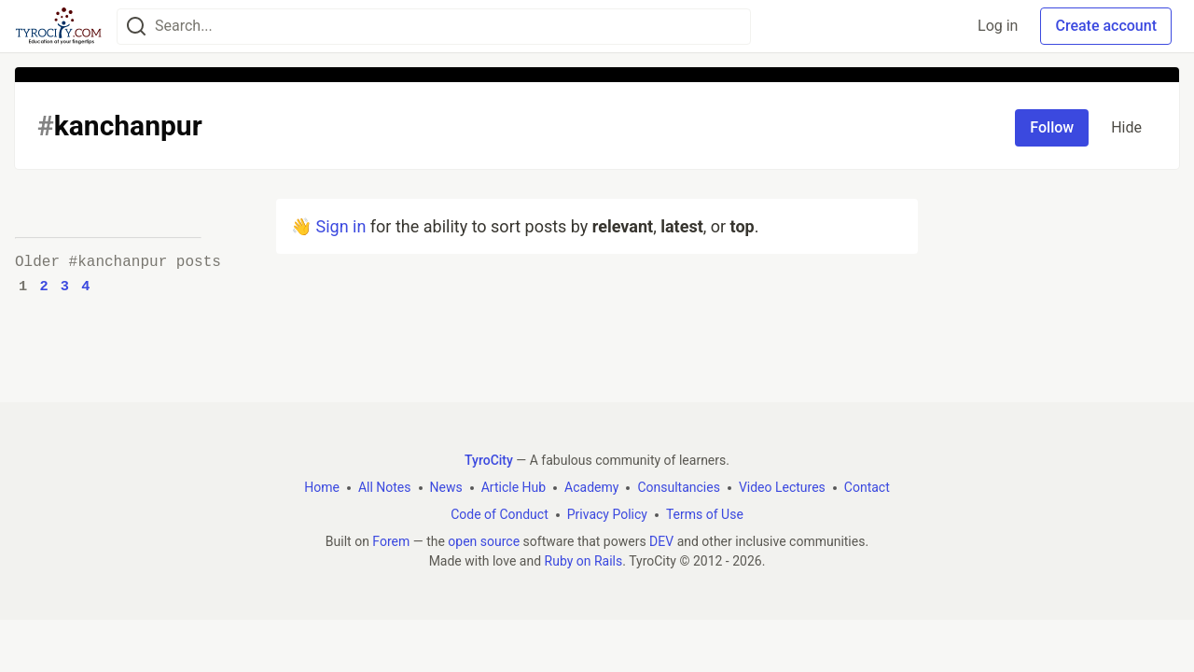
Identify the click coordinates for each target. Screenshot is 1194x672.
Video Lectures (782, 487)
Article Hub (513, 487)
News (446, 487)
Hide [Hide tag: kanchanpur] (1126, 127)
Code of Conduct (499, 514)
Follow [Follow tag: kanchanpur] (1052, 127)
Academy (591, 487)
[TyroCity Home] (58, 26)
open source (484, 541)
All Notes (384, 487)
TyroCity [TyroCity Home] (489, 460)
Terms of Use (704, 514)
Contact (867, 487)
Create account (1106, 26)
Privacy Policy (607, 514)
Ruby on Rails (584, 560)
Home (322, 487)
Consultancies (678, 487)
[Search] (136, 26)
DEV (661, 541)
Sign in (340, 226)
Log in (998, 26)
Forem (391, 541)
